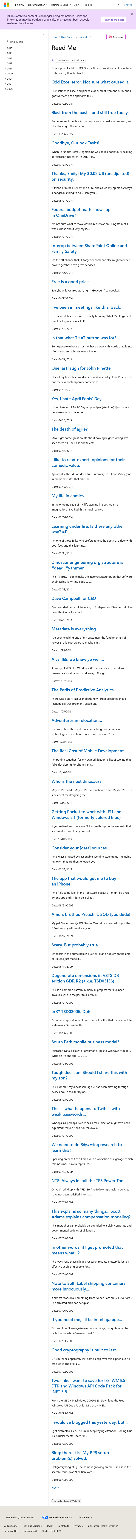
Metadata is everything (74, 628)
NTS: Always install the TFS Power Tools (89, 1180)
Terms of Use (11, 1531)
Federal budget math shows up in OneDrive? (81, 212)
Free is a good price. (71, 281)
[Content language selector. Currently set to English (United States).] (20, 1517)
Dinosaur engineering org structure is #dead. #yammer (87, 565)
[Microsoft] (6, 4)
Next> (55, 1487)
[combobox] (24, 41)
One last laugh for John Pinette (81, 368)
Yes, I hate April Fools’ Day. (77, 398)
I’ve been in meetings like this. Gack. (86, 307)
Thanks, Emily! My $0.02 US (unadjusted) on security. (90, 176)
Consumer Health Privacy (101, 1525)
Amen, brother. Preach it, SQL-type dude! (91, 914)
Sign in (128, 4)
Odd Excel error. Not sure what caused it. (90, 82)
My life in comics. (68, 495)
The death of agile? (70, 429)
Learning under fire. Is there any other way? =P (88, 528)
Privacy (77, 1525)
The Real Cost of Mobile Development (88, 750)
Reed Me (83, 37)
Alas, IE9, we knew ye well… (78, 659)
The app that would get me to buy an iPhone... (84, 881)
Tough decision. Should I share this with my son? (89, 1075)
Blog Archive (68, 37)
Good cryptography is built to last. (84, 1349)
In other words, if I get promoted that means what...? (87, 1250)
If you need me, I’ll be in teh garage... (87, 1319)
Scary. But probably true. (75, 944)
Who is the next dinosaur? (76, 781)
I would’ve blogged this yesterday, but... (90, 1422)
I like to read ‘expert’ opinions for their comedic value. (88, 462)
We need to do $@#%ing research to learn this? (87, 1147)
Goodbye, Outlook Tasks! (75, 142)
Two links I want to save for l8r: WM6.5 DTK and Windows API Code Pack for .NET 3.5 (88, 1385)
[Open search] (119, 5)
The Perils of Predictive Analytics (83, 689)
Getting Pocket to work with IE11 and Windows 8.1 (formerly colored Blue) (86, 814)
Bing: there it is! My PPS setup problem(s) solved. (80, 1455)
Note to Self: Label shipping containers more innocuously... (89, 1286)
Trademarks (28, 1531)
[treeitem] (25, 48)
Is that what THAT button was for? (84, 337)
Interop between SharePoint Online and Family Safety (89, 248)
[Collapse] (43, 34)
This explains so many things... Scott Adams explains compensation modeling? (91, 1213)
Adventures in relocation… (77, 720)
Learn (55, 37)
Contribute (63, 1525)
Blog (48, 1525)
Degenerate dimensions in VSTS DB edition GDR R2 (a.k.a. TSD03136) (85, 978)
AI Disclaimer (11, 1525)
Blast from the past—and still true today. (90, 112)
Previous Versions (32, 1525)
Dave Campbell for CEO (74, 598)
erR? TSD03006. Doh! (72, 1011)
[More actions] (130, 37)
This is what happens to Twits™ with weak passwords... (86, 1111)
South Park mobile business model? (85, 1041)
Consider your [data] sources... (81, 847)
